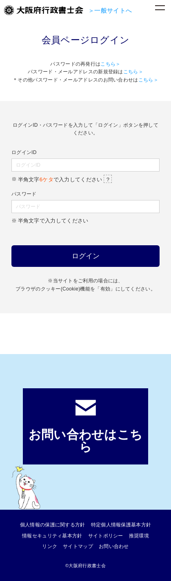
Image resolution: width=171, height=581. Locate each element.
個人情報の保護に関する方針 (52, 525)
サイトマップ (78, 546)
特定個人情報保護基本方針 (121, 525)
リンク (49, 546)
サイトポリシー (105, 536)
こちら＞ (110, 64)
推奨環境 (139, 536)
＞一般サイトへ (110, 10)
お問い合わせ (114, 546)
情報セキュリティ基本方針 (52, 536)
